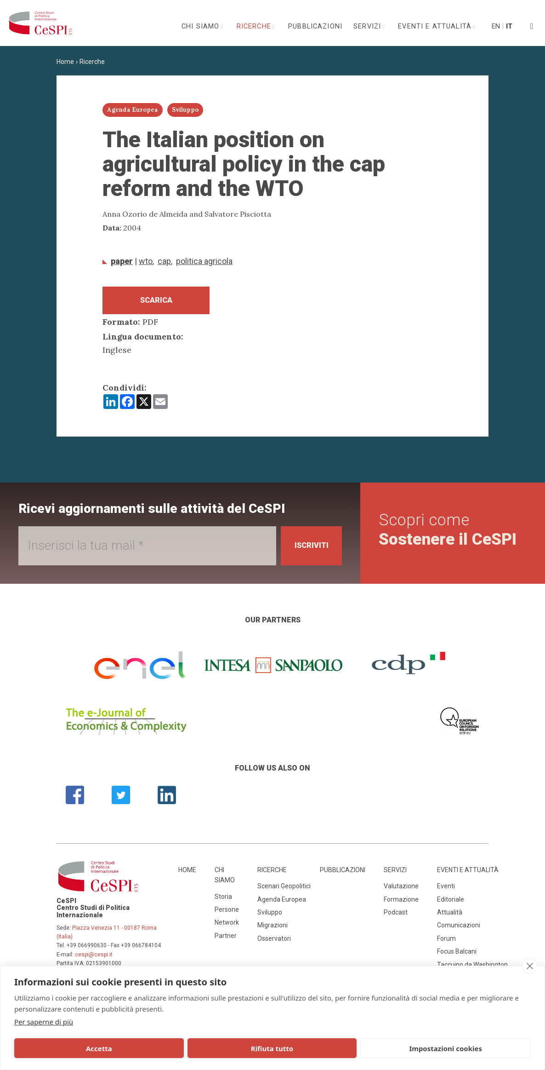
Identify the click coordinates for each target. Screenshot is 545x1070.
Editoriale (450, 903)
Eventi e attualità (436, 26)
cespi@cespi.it (94, 958)
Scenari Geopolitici (284, 890)
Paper (122, 261)
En (495, 26)
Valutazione (401, 890)
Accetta (64, 1048)
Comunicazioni (458, 929)
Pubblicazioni (315, 26)
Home (65, 61)
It (509, 26)
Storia (223, 900)
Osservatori (274, 942)
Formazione (401, 903)
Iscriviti (307, 550)
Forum (446, 942)
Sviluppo (269, 916)
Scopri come (450, 534)
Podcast (396, 916)
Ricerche (255, 26)
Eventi (446, 890)
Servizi (368, 26)
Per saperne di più (43, 1021)
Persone (227, 913)
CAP (164, 261)
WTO (146, 261)
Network (227, 927)
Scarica (156, 302)
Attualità (449, 916)
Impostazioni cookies (273, 1048)
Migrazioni (272, 929)
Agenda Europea (281, 903)
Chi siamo (202, 26)
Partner (226, 939)
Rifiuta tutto (168, 1048)
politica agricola (204, 261)
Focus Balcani (457, 955)
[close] (529, 966)
